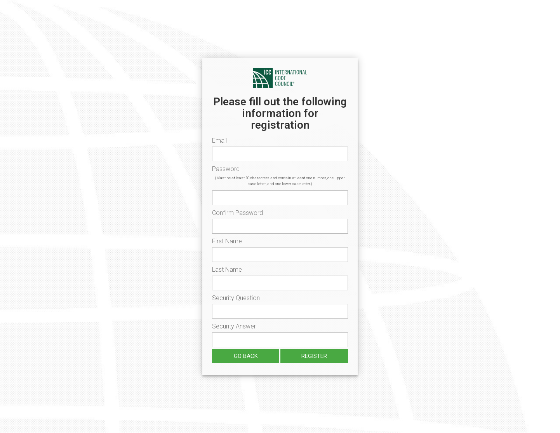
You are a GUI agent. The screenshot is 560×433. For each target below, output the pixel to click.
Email (219, 140)
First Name (227, 241)
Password (226, 169)
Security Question (236, 298)
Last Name (227, 269)
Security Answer (234, 326)
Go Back (246, 356)
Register (314, 356)
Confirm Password (237, 212)
